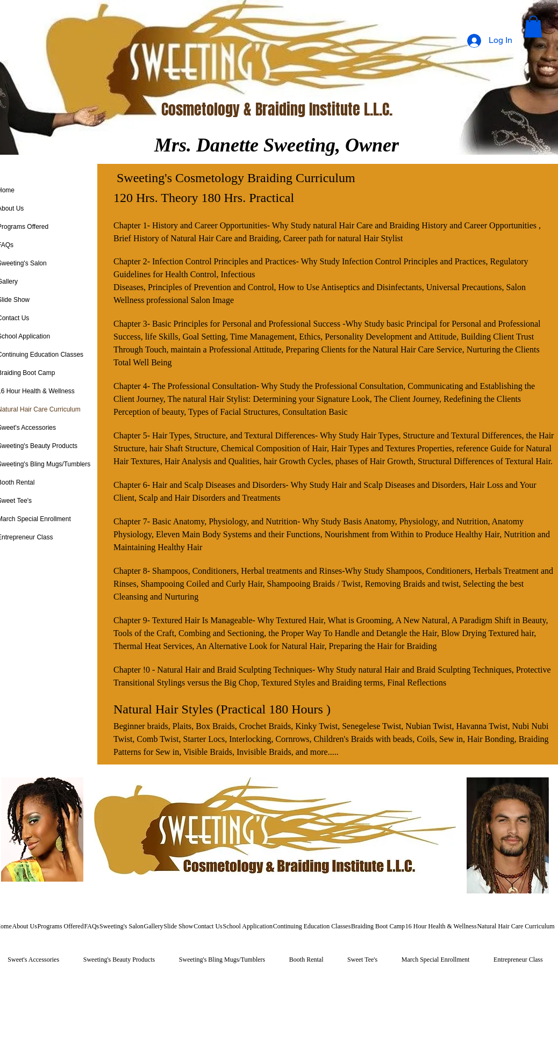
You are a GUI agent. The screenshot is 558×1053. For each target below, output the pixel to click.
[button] (533, 27)
